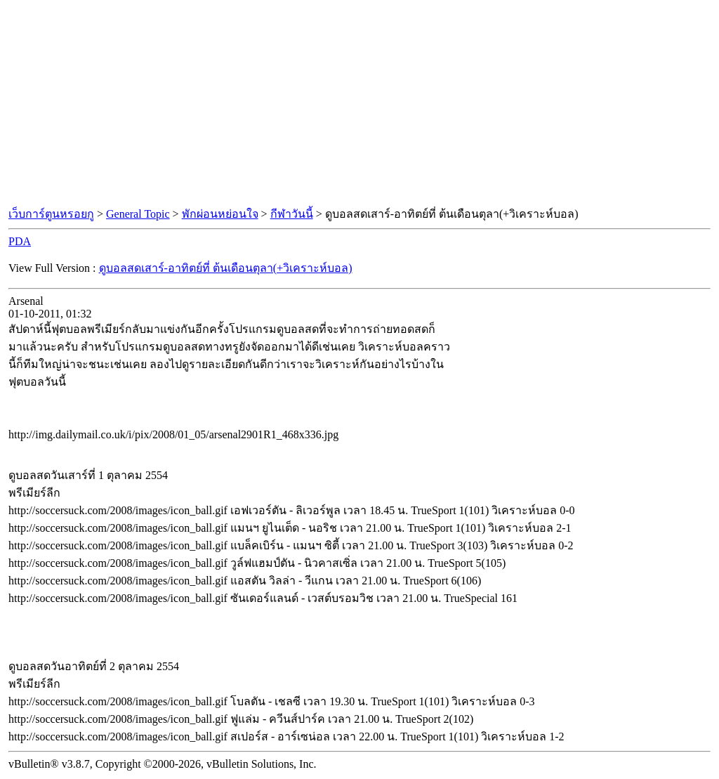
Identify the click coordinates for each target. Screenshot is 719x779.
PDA (19, 241)
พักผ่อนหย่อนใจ (220, 214)
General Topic (138, 214)
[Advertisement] (359, 104)
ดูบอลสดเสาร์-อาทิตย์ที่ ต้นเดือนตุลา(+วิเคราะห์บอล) (225, 268)
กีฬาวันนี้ (291, 214)
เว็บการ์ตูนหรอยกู (51, 214)
